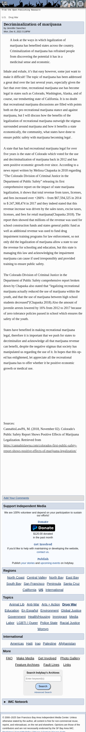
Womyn (42, 629)
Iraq (37, 643)
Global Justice (71, 610)
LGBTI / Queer (27, 623)
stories (28, 563)
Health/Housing (39, 616)
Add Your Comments (16, 498)
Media (73, 616)
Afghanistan (67, 643)
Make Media (25, 658)
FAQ (9, 658)
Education (12, 610)
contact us (43, 552)
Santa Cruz (71, 583)
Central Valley (37, 577)
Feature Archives (27, 664)
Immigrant (60, 616)
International (54, 590)
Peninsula (54, 583)
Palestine (49, 643)
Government (17, 616)
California (29, 590)
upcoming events (50, 563)
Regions (9, 570)
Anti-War (33, 604)
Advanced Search (43, 692)
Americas (17, 643)
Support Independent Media (24, 506)
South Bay (13, 583)
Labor (10, 623)
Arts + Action (51, 604)
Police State (49, 623)
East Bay (72, 577)
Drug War (13, 17)
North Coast (16, 577)
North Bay (56, 577)
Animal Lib (16, 604)
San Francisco (34, 583)
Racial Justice (70, 623)
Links (67, 664)
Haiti (29, 643)
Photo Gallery (70, 658)
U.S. (4, 17)
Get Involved (47, 658)
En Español (29, 610)
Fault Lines (51, 664)
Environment (49, 610)
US (41, 590)
